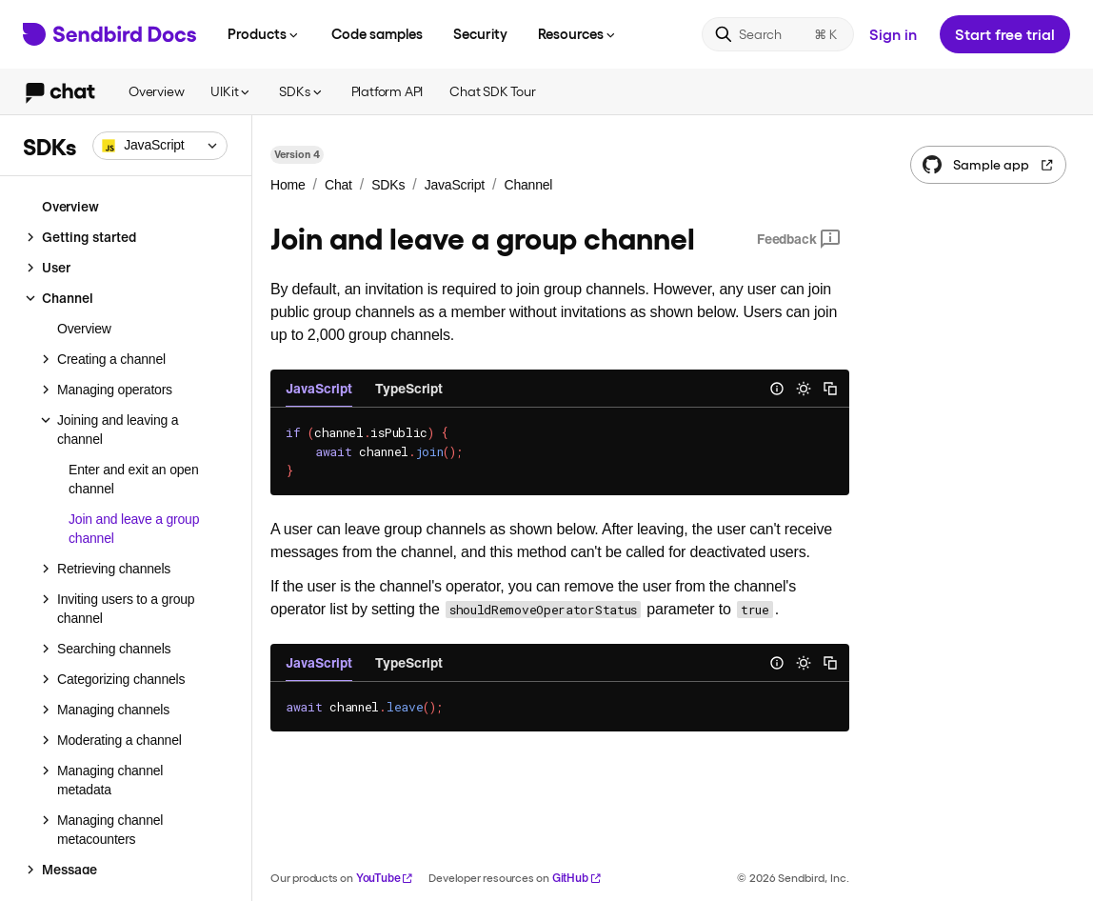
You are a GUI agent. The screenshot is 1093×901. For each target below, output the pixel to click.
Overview (156, 91)
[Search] (778, 34)
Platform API (387, 91)
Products (264, 33)
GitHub (577, 878)
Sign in (893, 34)
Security (480, 33)
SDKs (301, 91)
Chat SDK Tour (492, 91)
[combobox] (160, 145)
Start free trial (1005, 34)
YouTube (385, 878)
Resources (578, 33)
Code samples (377, 33)
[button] (160, 145)
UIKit (231, 91)
